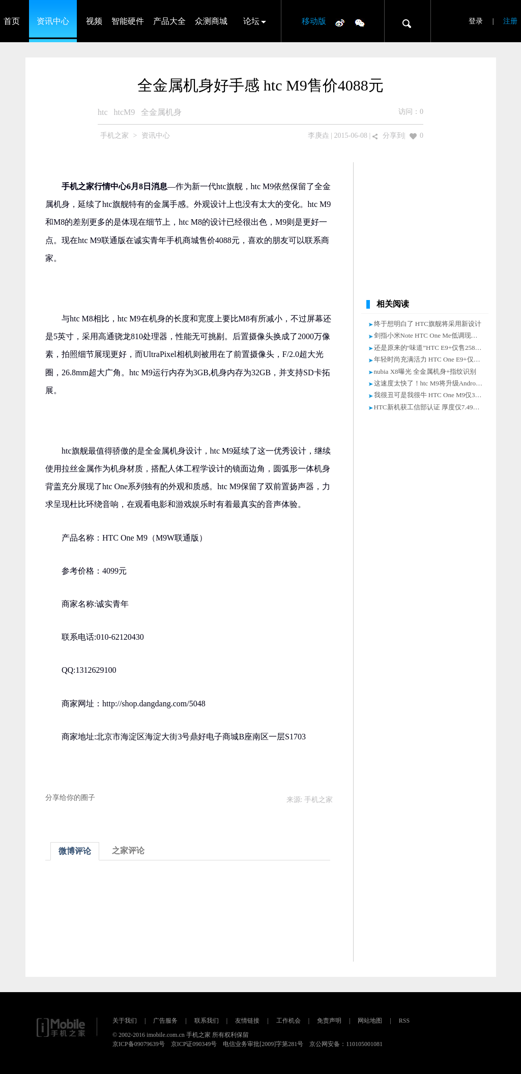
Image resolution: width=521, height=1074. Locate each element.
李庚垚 (318, 135)
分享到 (393, 135)
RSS (404, 1020)
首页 (12, 21)
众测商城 (211, 21)
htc (103, 112)
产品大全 (169, 21)
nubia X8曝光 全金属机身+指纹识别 (425, 371)
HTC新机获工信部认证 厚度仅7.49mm (428, 407)
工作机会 (288, 1020)
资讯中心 (53, 21)
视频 (94, 21)
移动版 (314, 21)
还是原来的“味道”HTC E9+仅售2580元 (429, 347)
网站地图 (370, 1020)
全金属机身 (161, 112)
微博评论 (75, 851)
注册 (510, 21)
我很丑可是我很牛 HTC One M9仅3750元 (432, 395)
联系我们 (206, 1020)
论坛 (251, 21)
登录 (476, 21)
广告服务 (165, 1020)
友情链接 (247, 1020)
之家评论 (128, 850)
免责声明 (329, 1020)
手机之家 (114, 135)
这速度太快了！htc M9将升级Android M (431, 383)
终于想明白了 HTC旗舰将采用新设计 (427, 323)
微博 (339, 22)
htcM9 (124, 112)
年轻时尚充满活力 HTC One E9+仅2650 (430, 359)
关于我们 (124, 1020)
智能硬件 (127, 21)
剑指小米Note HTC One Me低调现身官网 (432, 335)
